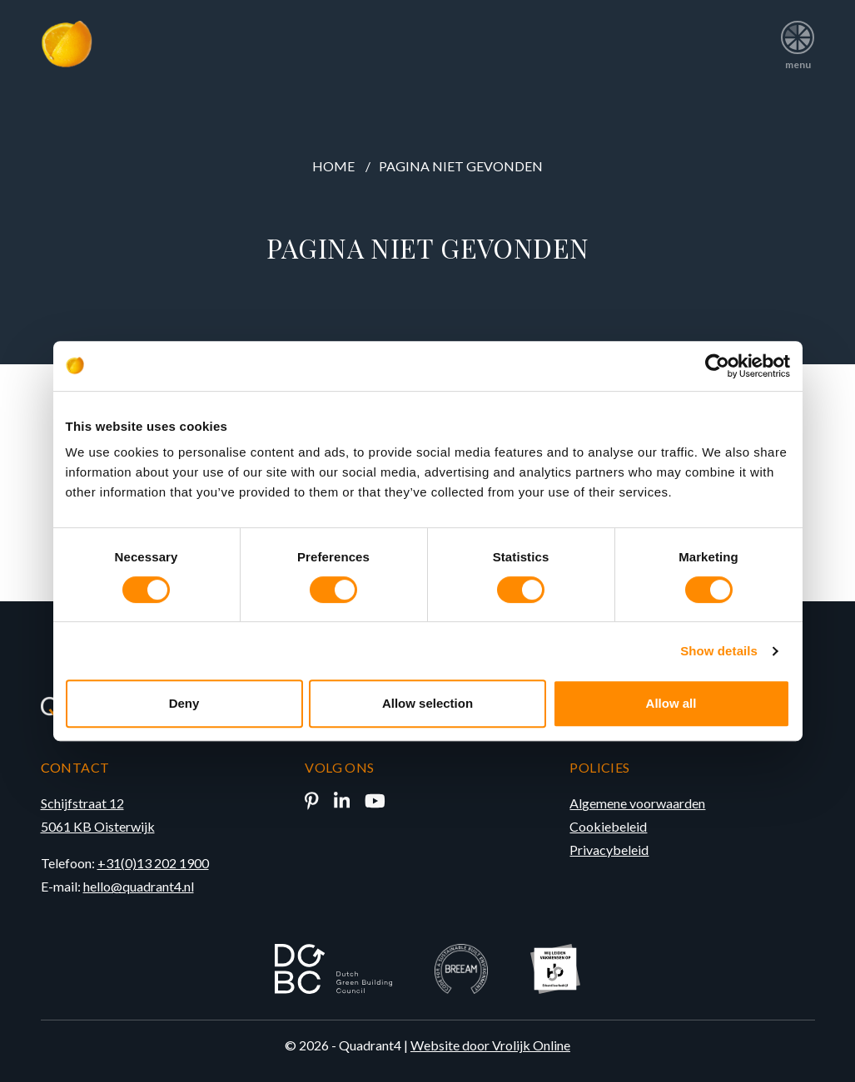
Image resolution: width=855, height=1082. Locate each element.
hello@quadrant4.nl (138, 886)
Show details (719, 651)
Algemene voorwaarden (637, 803)
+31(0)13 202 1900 (153, 863)
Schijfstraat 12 (82, 803)
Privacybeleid (609, 849)
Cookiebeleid (608, 826)
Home (333, 166)
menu (798, 39)
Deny (184, 703)
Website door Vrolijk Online (490, 1045)
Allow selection (427, 703)
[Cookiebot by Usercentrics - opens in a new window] (717, 365)
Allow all (671, 703)
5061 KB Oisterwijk (98, 826)
